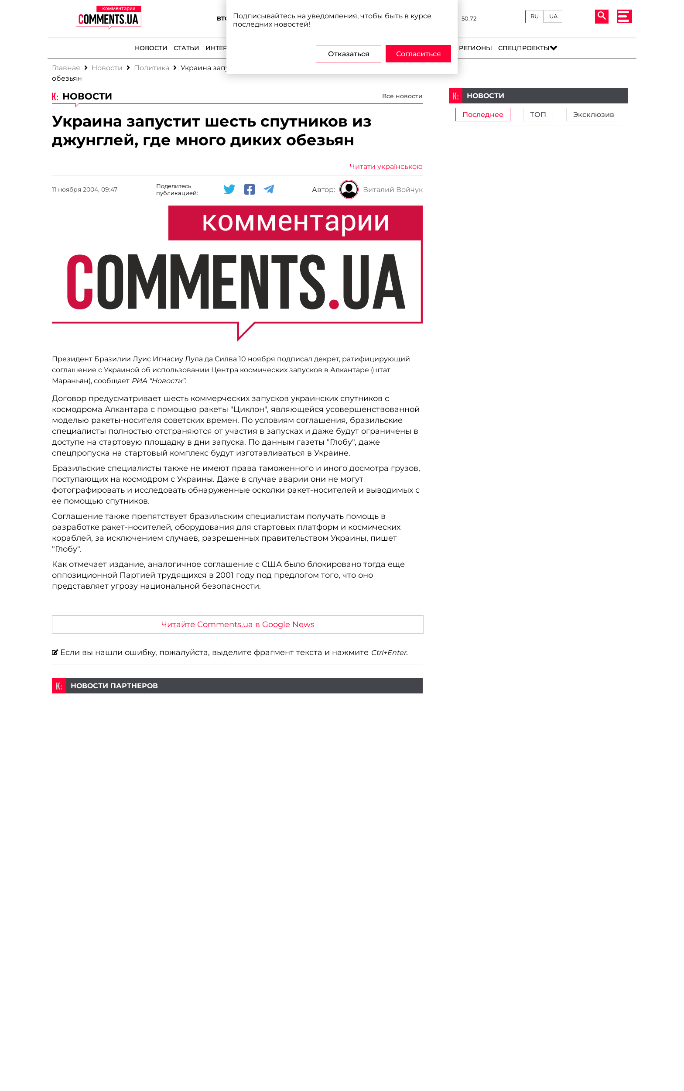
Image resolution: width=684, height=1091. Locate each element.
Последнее (482, 114)
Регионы (475, 48)
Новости (151, 48)
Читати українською (386, 166)
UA (553, 16)
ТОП (538, 114)
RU (534, 16)
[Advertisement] (237, 754)
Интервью (224, 48)
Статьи (186, 48)
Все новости (402, 96)
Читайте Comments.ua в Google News (238, 624)
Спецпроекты (524, 48)
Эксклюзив (593, 114)
